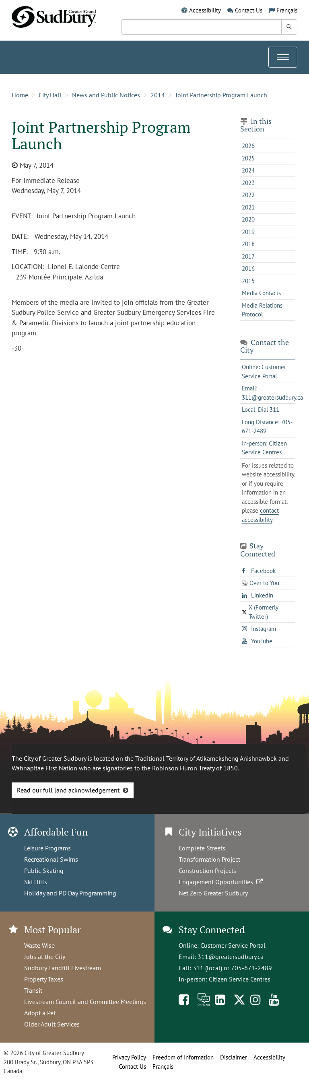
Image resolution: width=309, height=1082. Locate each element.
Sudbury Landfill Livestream (62, 968)
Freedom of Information (183, 1057)
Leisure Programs (47, 848)
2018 (248, 244)
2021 (248, 207)
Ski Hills (35, 882)
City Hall (50, 95)
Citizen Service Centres (239, 979)
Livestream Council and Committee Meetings (85, 1002)
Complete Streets (202, 848)
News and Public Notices (106, 95)
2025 (248, 158)
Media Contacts (261, 293)
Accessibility (205, 10)
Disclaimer (233, 1057)
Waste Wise (39, 945)
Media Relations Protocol (262, 310)
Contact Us (248, 10)
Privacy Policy (129, 1057)
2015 (248, 281)
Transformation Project (209, 859)
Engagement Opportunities (221, 882)
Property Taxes (43, 979)
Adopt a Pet (40, 1013)
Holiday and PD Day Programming (70, 893)
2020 (248, 219)
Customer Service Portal (233, 945)
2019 (248, 232)
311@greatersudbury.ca (231, 957)
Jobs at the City (44, 957)
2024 (248, 170)
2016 (248, 268)
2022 (248, 195)
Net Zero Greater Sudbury (213, 893)
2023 (248, 183)
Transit (33, 990)
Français (286, 10)
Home (20, 95)
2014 (157, 95)
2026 (248, 146)
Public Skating (44, 870)
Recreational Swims (51, 859)
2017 (248, 256)
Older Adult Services (52, 1024)
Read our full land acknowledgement (68, 790)
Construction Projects (207, 870)
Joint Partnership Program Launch (221, 95)
